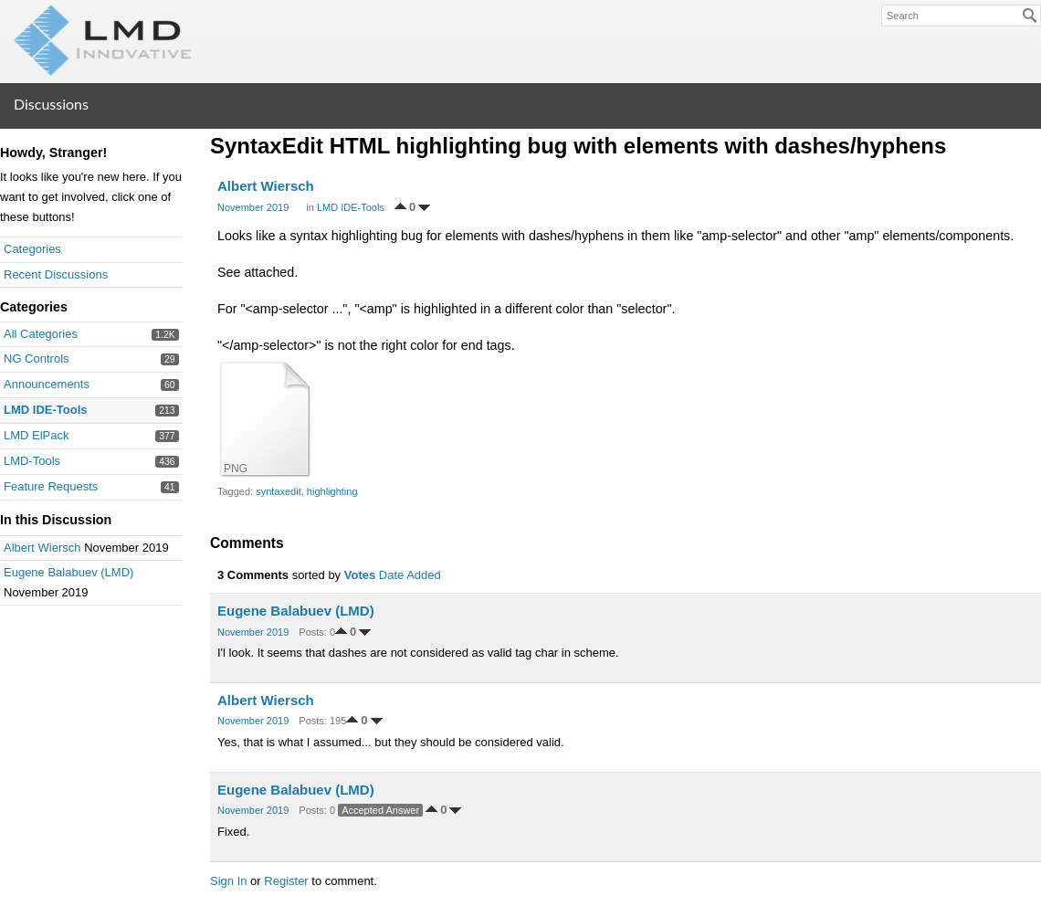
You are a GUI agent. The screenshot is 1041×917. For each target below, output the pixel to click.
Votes (359, 575)
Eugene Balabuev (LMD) (68, 572)
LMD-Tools (32, 461)
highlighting (332, 491)
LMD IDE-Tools (45, 409)
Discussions (51, 103)
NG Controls (36, 358)
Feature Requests (51, 486)
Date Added (410, 575)
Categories (32, 249)
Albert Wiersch (42, 547)
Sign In (228, 881)
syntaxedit (278, 491)
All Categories (41, 334)
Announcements (46, 384)
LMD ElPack (36, 435)
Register (286, 881)
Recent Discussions (56, 274)
